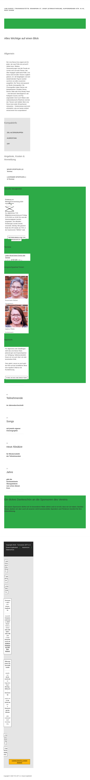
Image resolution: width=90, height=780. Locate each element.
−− (8, 259)
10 (11, 259)
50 (14, 259)
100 (16, 259)
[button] (17, 132)
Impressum (25, 547)
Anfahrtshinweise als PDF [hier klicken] (7, 647)
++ (19, 259)
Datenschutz (10, 550)
